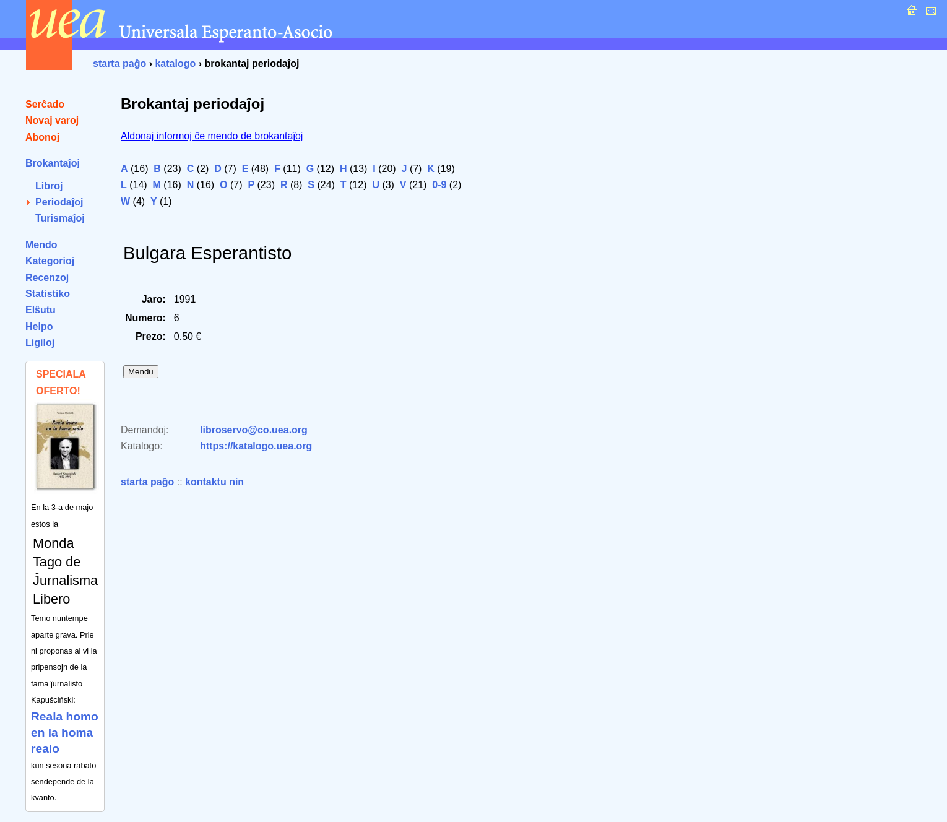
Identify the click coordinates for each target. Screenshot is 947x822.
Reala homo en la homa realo (64, 733)
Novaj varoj (52, 120)
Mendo (41, 245)
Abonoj (42, 137)
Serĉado (44, 104)
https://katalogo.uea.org (256, 446)
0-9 (439, 185)
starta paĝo (119, 63)
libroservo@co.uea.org (254, 430)
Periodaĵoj (59, 202)
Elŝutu (40, 310)
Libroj (49, 186)
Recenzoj (47, 277)
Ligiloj (39, 342)
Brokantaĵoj (52, 163)
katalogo (175, 63)
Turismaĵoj (60, 218)
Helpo (39, 326)
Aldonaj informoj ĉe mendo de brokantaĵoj (212, 136)
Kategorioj (49, 261)
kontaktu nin (214, 482)
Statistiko (47, 293)
